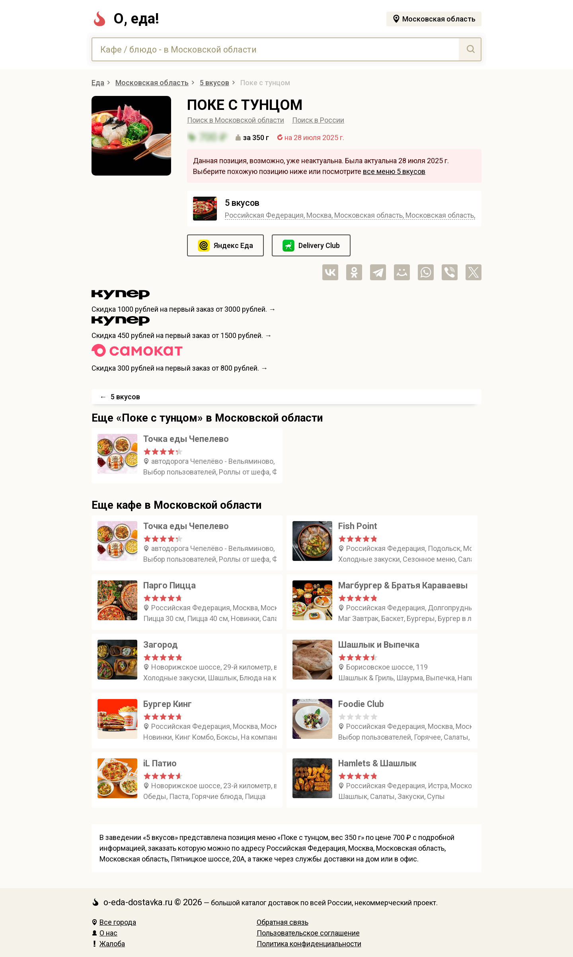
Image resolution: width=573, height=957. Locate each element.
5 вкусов (242, 203)
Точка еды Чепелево (186, 439)
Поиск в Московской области (235, 120)
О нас (104, 933)
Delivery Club (319, 245)
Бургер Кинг (167, 704)
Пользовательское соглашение (308, 933)
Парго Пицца (169, 585)
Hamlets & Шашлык (377, 763)
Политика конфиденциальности (309, 943)
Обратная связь (282, 922)
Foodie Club (361, 704)
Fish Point (357, 526)
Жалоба (108, 943)
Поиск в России (318, 120)
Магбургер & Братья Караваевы (403, 585)
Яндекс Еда (233, 245)
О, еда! (125, 18)
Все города (114, 922)
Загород (160, 645)
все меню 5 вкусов (394, 171)
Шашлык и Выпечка (378, 645)
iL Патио (160, 763)
